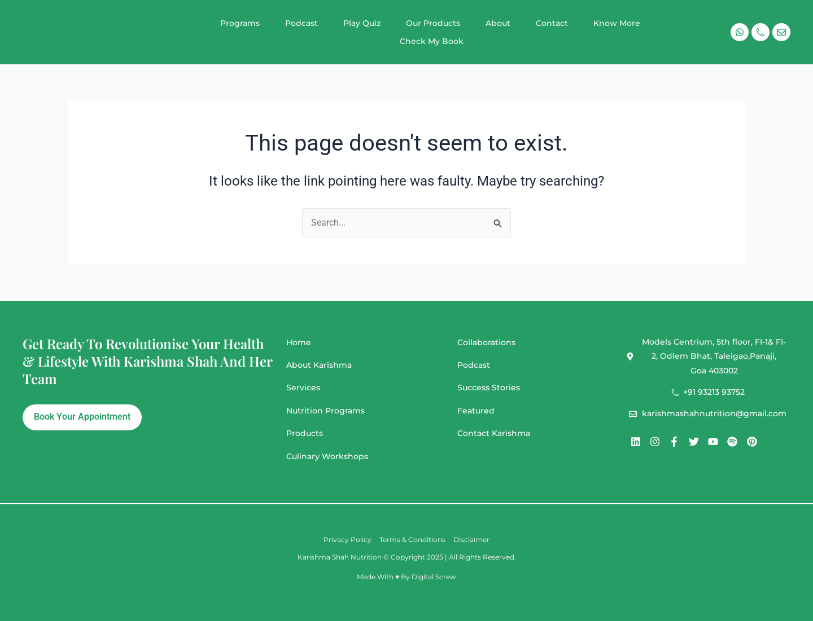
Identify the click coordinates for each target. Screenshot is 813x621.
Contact (552, 23)
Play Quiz (362, 23)
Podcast (301, 23)
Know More (616, 23)
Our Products (433, 23)
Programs (240, 23)
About (498, 23)
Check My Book (432, 41)
